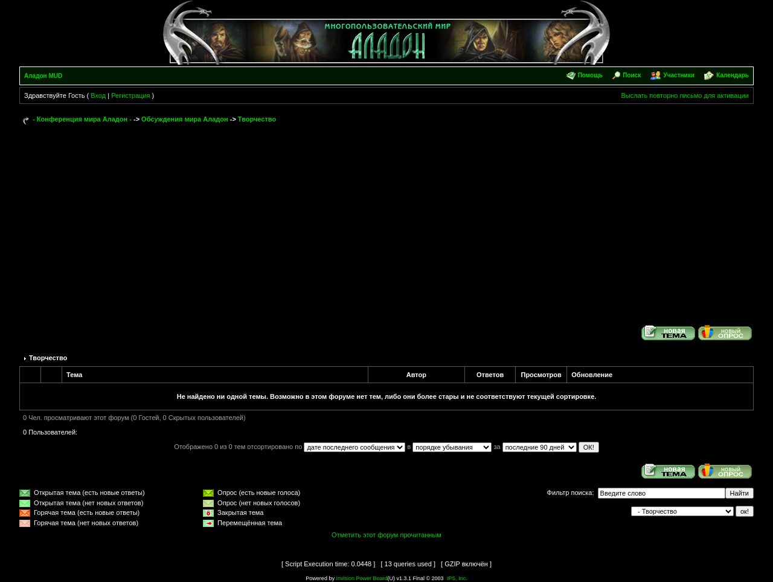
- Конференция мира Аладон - (82, 119)
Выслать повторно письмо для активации (685, 95)
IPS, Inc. (457, 578)
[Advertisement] (386, 218)
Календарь (732, 75)
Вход (98, 95)
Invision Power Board (361, 578)
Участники (678, 75)
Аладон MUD (43, 76)
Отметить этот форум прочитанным (386, 534)
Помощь (590, 75)
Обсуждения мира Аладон (184, 119)
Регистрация (130, 95)
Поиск (632, 75)
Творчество (257, 119)
